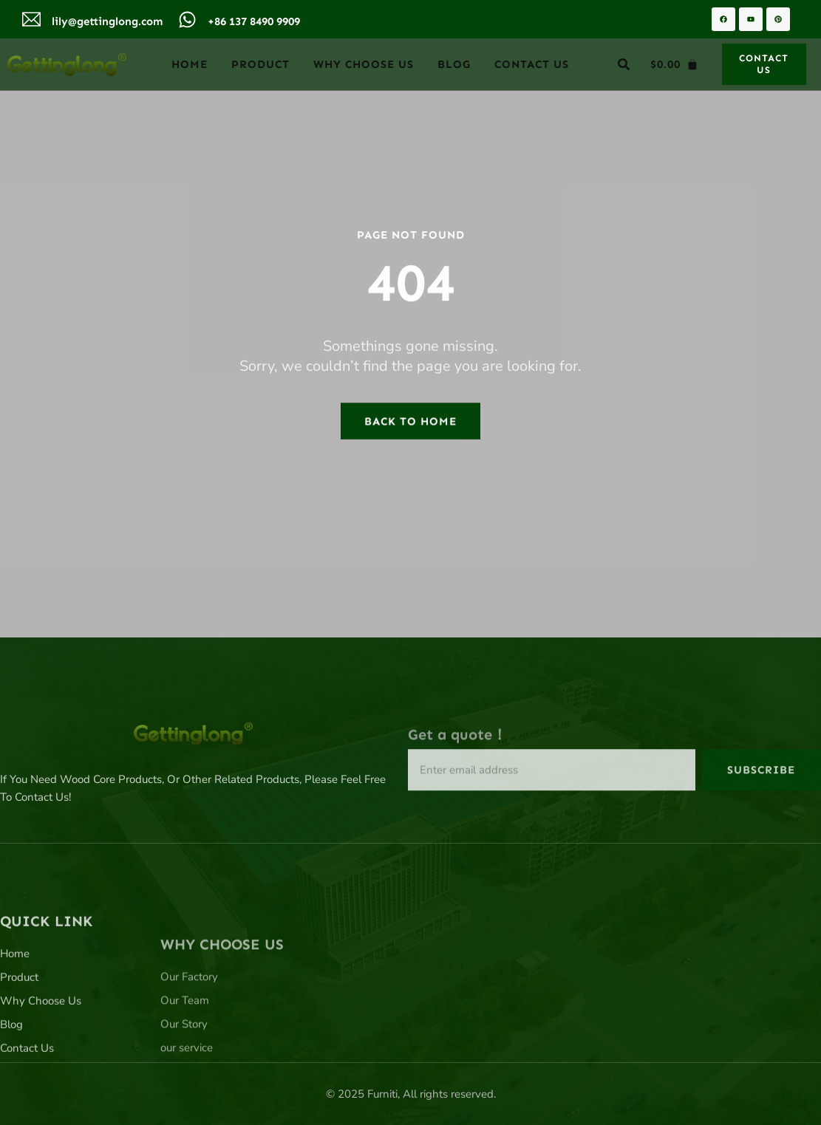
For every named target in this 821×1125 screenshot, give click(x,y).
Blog (454, 64)
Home (189, 64)
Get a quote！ (457, 764)
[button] (624, 64)
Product (260, 64)
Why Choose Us (363, 64)
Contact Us (531, 64)
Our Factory (189, 1054)
